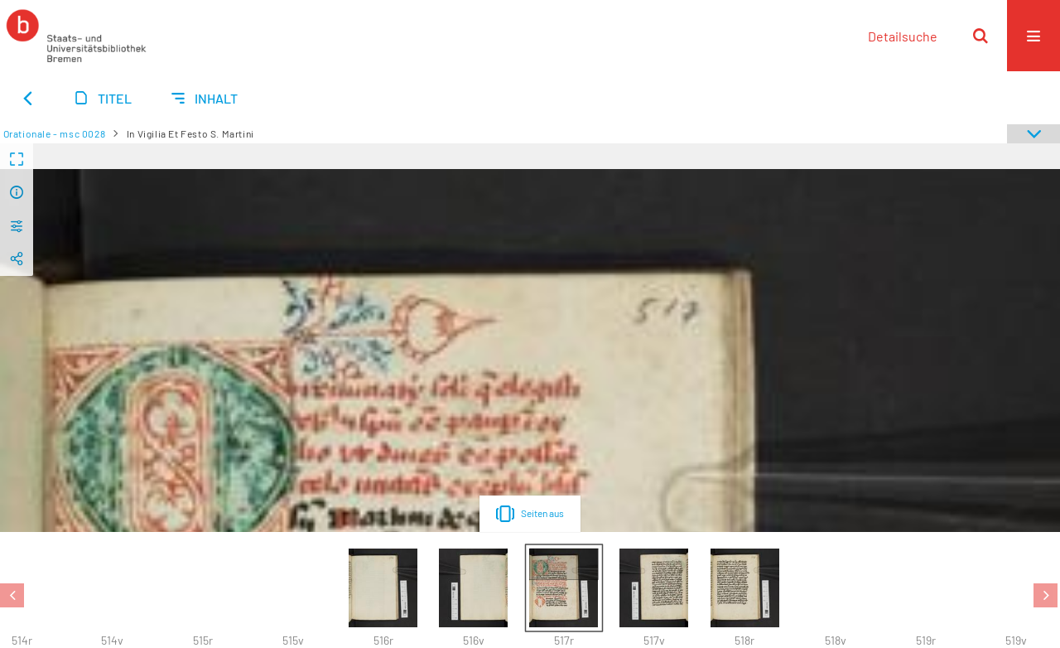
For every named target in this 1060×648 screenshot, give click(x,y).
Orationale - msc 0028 (54, 133)
